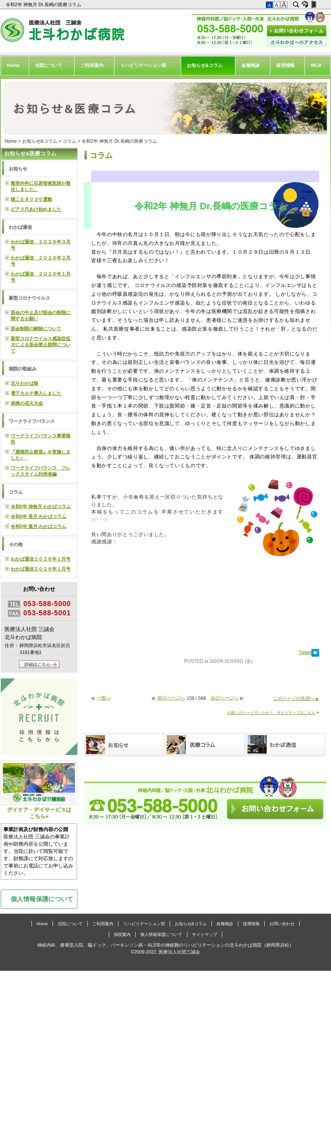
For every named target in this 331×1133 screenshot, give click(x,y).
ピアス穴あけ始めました (36, 209)
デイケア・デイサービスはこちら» (39, 790)
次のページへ (224, 698)
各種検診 (250, 65)
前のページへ (171, 698)
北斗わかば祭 (24, 383)
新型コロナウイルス (29, 298)
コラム (69, 141)
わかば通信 (20, 227)
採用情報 (285, 65)
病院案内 (122, 934)
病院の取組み (22, 369)
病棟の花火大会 (27, 403)
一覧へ (104, 698)
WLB (316, 65)
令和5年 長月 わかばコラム (38, 516)
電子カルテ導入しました (36, 393)
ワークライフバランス (32, 421)
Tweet (304, 652)
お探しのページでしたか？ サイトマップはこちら (271, 713)
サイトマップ (204, 934)
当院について (48, 65)
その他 (16, 544)
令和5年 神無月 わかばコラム (41, 506)
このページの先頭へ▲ (296, 698)
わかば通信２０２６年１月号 (40, 559)
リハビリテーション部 (143, 65)
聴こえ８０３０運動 (31, 199)
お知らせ (18, 168)
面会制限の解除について (36, 328)
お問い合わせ (282, 923)
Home (13, 65)
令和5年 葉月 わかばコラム (38, 526)
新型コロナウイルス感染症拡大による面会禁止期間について (40, 345)
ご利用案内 (91, 65)
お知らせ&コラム (205, 65)
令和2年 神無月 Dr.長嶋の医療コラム (44, 4)
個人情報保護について (42, 898)
